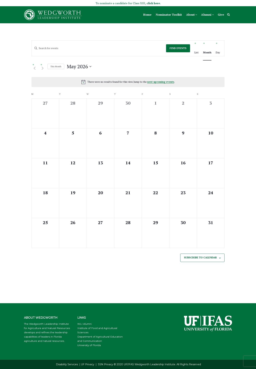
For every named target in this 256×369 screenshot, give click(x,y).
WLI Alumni (84, 323)
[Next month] (42, 68)
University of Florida (89, 345)
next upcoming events (160, 81)
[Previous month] (34, 68)
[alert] (128, 82)
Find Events (178, 48)
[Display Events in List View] (196, 52)
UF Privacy (87, 364)
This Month (55, 66)
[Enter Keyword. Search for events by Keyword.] (99, 48)
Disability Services (67, 364)
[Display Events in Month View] (207, 52)
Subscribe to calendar (200, 257)
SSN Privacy (105, 364)
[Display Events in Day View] (218, 52)
